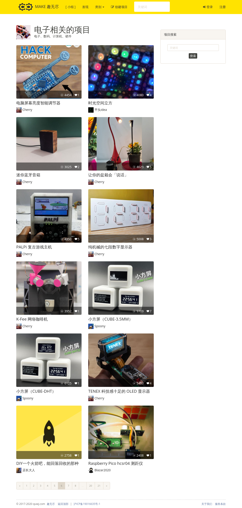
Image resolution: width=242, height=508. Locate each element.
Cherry (27, 110)
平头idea (100, 110)
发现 (85, 7)
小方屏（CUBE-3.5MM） (110, 319)
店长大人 (29, 470)
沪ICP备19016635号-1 (87, 504)
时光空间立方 (100, 103)
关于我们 (206, 504)
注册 (222, 7)
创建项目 (119, 7)
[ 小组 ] (70, 7)
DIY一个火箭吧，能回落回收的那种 (47, 463)
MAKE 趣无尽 (38, 7)
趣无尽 (51, 504)
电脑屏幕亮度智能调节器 (38, 103)
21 (99, 485)
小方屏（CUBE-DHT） (36, 391)
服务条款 (220, 504)
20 (90, 485)
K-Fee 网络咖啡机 (32, 319)
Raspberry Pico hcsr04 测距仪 (115, 463)
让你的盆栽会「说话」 (108, 174)
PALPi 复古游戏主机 (34, 247)
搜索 (193, 56)
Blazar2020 (102, 470)
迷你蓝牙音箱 (28, 174)
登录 (208, 7)
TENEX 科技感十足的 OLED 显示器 (119, 391)
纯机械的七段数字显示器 (110, 247)
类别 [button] (100, 7)
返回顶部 (63, 504)
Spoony (99, 326)
